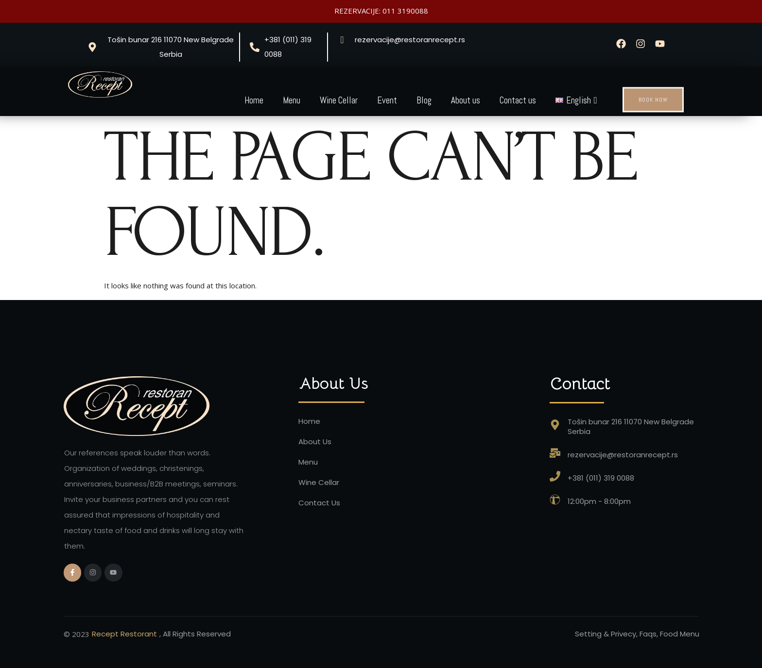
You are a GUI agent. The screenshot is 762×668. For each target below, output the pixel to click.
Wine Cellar (339, 100)
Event (387, 100)
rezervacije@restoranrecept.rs (410, 39)
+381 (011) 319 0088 (288, 46)
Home (253, 100)
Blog (424, 100)
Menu (291, 100)
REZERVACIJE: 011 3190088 (381, 11)
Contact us (518, 100)
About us (465, 100)
